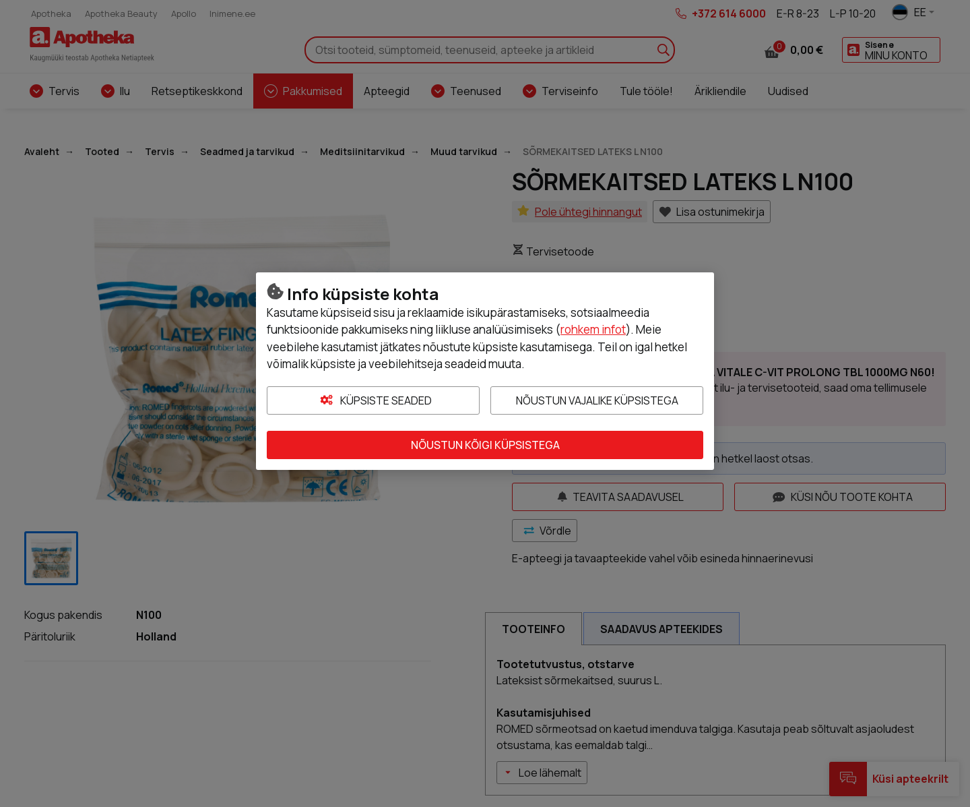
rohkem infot (593, 329)
